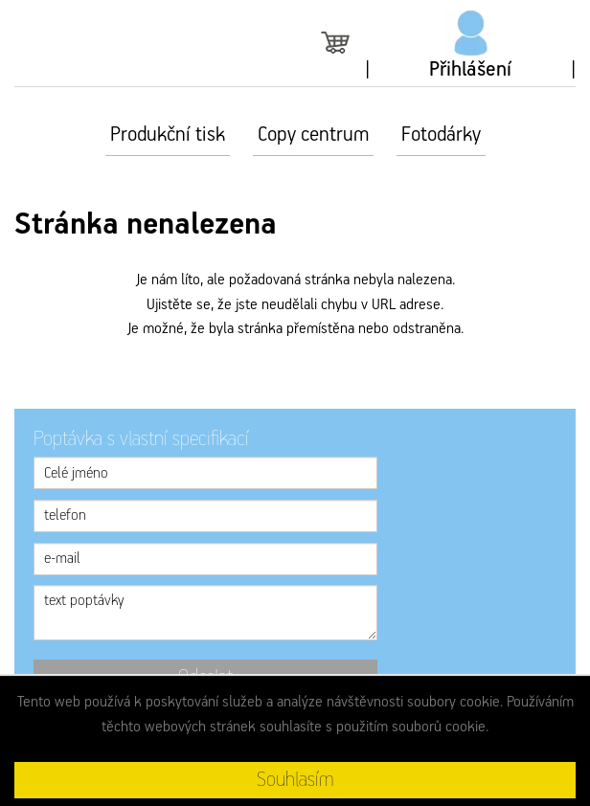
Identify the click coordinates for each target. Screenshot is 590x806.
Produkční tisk (167, 134)
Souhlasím (295, 780)
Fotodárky (441, 134)
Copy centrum (313, 134)
